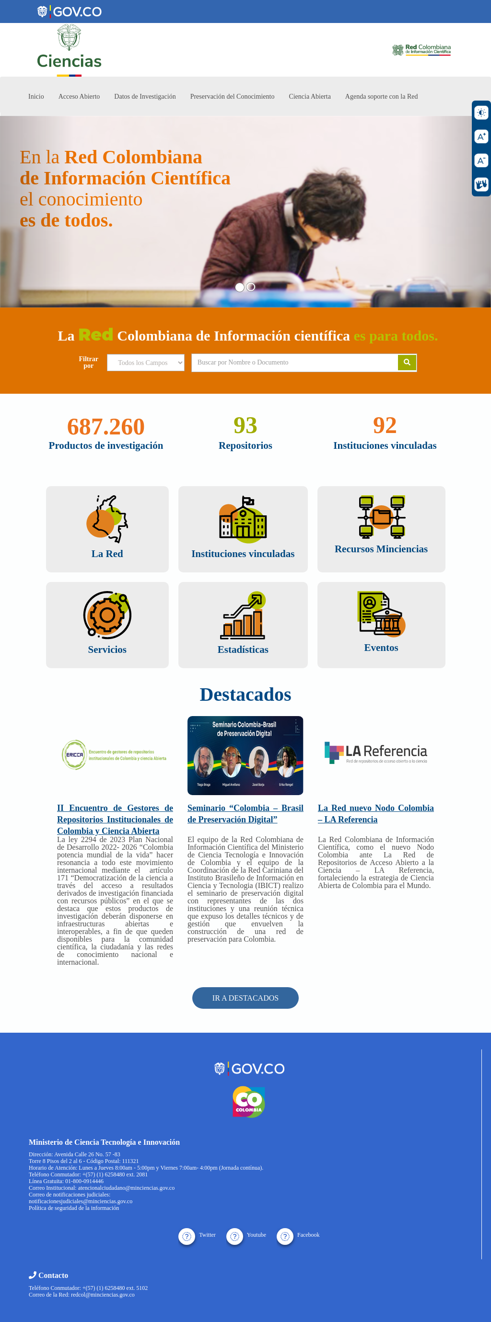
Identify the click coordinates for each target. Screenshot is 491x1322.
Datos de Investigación (144, 96)
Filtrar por (88, 362)
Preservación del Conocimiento (232, 96)
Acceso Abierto (79, 96)
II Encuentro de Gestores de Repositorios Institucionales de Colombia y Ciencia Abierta (115, 819)
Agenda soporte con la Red (381, 96)
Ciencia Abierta (309, 96)
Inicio (36, 96)
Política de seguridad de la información (74, 1208)
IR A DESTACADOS (245, 998)
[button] (37, 212)
